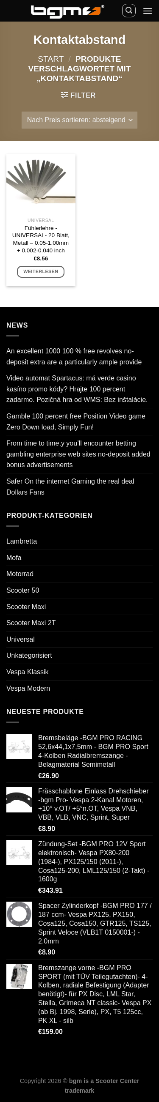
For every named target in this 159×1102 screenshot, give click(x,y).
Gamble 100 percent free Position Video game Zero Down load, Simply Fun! (75, 422)
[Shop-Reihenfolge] (79, 120)
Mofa (14, 557)
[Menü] (147, 10)
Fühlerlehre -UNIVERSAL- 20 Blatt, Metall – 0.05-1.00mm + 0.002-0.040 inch (41, 239)
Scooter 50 (22, 590)
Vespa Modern (28, 688)
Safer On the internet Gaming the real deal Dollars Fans (70, 487)
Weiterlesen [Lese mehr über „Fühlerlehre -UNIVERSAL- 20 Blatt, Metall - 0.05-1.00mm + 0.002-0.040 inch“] (40, 271)
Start (51, 59)
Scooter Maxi (26, 606)
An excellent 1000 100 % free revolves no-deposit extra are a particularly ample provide (74, 356)
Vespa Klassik (27, 671)
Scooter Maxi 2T (31, 622)
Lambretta (21, 541)
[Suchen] (129, 10)
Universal (20, 639)
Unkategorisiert (29, 655)
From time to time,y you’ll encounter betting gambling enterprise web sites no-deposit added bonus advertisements (78, 454)
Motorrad (19, 573)
